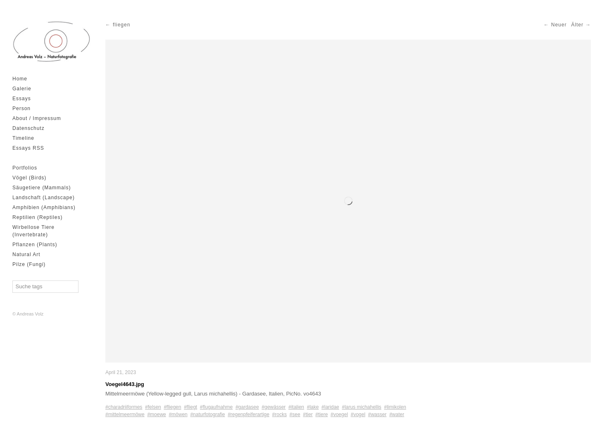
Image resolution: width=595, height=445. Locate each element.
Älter (577, 25)
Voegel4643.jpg (124, 384)
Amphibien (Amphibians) (44, 207)
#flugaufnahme (216, 407)
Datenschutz (28, 128)
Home (19, 79)
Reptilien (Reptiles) (37, 217)
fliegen (121, 25)
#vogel (358, 414)
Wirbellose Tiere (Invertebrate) (33, 231)
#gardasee (247, 407)
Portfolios (24, 168)
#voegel (339, 414)
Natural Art (26, 254)
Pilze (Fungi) (28, 264)
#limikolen (395, 407)
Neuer (559, 25)
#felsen (153, 407)
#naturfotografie (207, 414)
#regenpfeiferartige (248, 414)
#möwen (178, 414)
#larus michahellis (361, 407)
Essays (21, 98)
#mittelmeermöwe (125, 414)
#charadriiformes (123, 407)
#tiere (321, 414)
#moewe (156, 414)
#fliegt (190, 407)
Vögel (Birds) (29, 178)
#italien (296, 407)
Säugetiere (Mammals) (41, 188)
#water (396, 414)
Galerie (21, 89)
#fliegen (172, 407)
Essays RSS (28, 148)
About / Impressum (36, 118)
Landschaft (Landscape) (43, 197)
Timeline (23, 138)
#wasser (377, 414)
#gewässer (274, 407)
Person (21, 108)
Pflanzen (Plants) (34, 244)
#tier (307, 414)
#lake (313, 407)
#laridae (330, 407)
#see (295, 414)
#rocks (279, 414)
